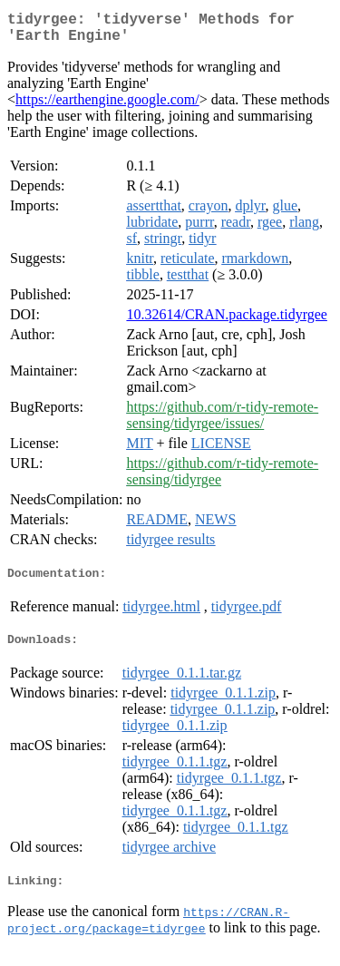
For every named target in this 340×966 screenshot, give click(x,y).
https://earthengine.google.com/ (107, 106)
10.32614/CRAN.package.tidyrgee (226, 321)
